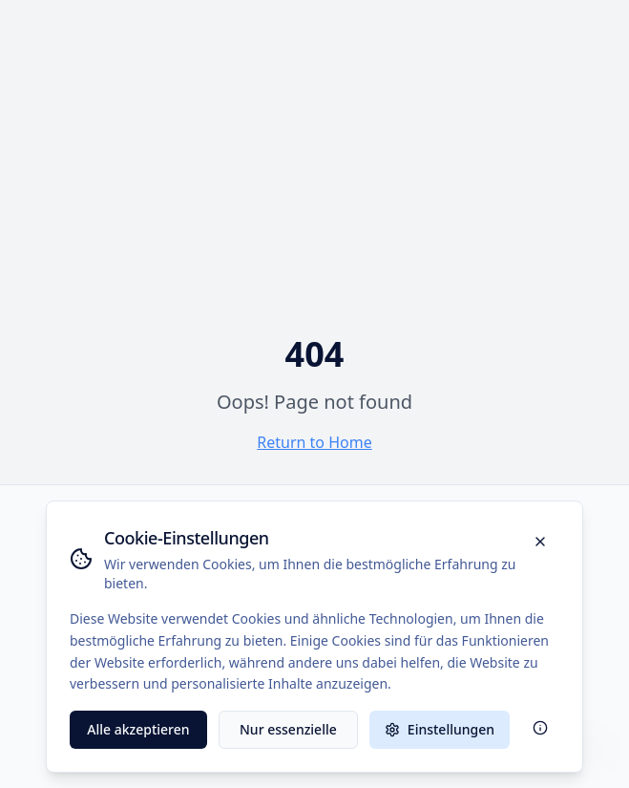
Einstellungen (439, 729)
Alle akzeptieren (138, 729)
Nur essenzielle (288, 729)
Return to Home (314, 442)
